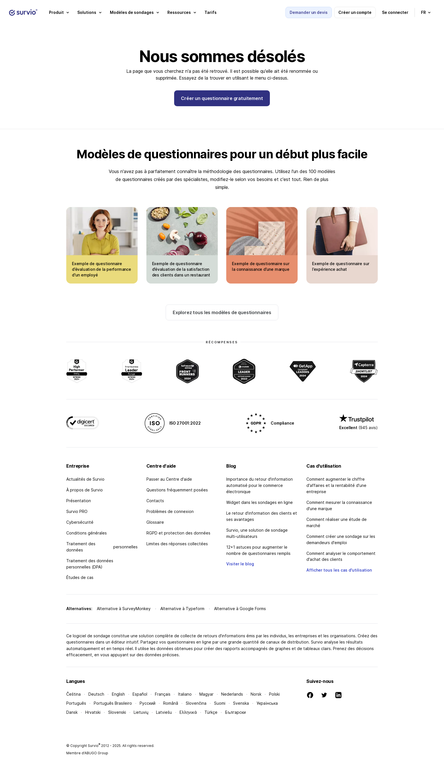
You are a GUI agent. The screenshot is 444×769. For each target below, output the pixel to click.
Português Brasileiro (113, 703)
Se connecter (395, 12)
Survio (94, 746)
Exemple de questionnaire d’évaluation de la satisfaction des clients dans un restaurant (181, 269)
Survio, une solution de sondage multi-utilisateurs (257, 533)
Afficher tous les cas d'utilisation (339, 570)
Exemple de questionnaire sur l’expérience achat (340, 266)
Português (76, 703)
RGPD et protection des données (178, 533)
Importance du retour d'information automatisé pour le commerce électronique (259, 485)
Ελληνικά (188, 712)
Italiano (185, 694)
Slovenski (117, 712)
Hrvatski (93, 712)
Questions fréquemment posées (177, 489)
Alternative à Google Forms (240, 608)
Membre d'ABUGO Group (87, 753)
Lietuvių (141, 712)
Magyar (206, 694)
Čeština (73, 694)
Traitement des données (102, 546)
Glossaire (155, 522)
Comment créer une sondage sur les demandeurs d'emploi (340, 539)
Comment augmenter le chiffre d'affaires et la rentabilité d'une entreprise (336, 485)
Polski (274, 694)
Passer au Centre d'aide (169, 479)
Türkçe (210, 712)
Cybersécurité (79, 522)
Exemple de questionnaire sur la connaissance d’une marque (260, 266)
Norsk (256, 694)
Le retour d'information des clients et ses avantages (261, 516)
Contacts (155, 500)
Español (140, 694)
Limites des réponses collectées (177, 543)
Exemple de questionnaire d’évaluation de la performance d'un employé (101, 269)
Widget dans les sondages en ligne (259, 502)
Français (162, 694)
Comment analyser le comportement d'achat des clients (340, 556)
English (118, 694)
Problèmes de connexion (170, 511)
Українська (267, 703)
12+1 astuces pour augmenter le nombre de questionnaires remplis (258, 550)
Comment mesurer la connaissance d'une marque (339, 505)
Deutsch (96, 694)
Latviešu (164, 712)
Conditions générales (86, 533)
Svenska (241, 703)
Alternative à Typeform (182, 608)
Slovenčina (196, 703)
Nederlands (232, 694)
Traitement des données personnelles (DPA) (89, 563)
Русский (147, 703)
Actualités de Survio (85, 479)
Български (235, 712)
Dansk (72, 712)
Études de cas (79, 577)
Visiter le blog (240, 563)
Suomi (219, 703)
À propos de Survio (84, 489)
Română (170, 703)
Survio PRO (76, 511)
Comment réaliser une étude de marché (336, 522)
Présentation (78, 500)
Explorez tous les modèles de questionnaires (222, 312)
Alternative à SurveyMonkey (124, 608)
